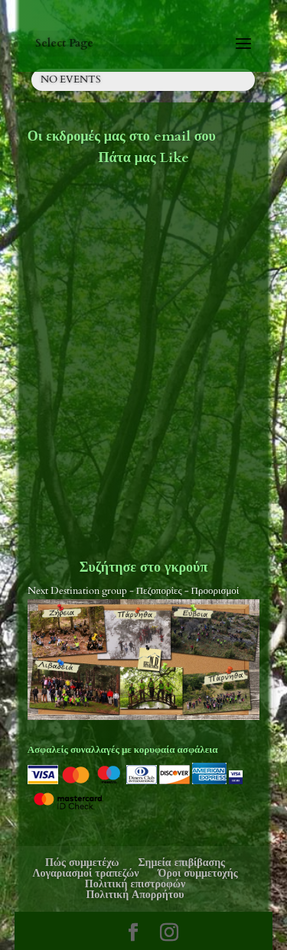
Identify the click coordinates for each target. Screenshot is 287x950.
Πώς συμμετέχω (82, 862)
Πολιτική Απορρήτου (135, 894)
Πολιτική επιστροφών (135, 884)
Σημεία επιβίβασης (181, 862)
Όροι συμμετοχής (198, 873)
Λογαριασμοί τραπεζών (85, 873)
